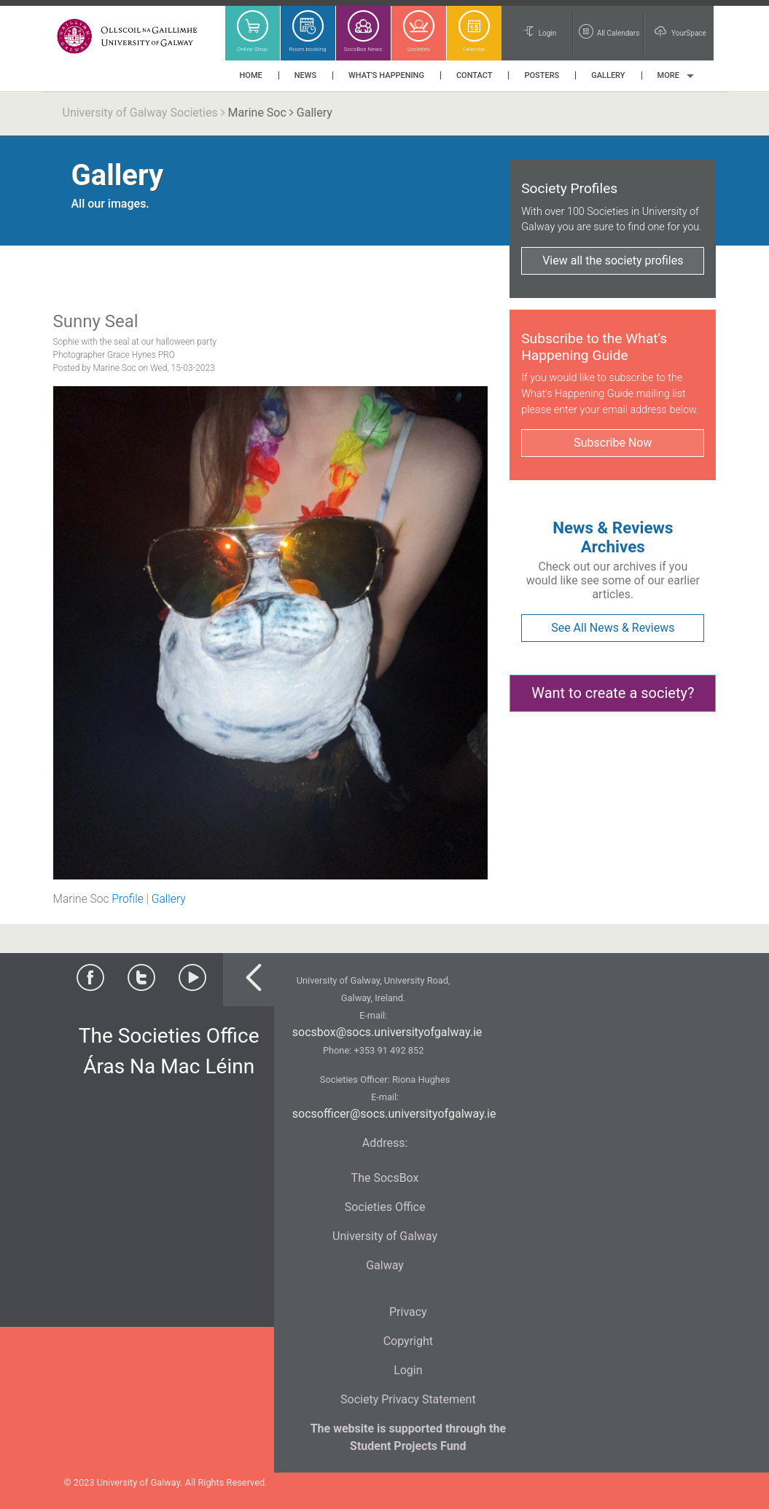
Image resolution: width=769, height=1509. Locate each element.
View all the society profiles (612, 260)
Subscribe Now (613, 443)
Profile (127, 899)
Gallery (169, 899)
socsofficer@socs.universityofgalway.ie (394, 1114)
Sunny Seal (95, 321)
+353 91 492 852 (388, 1050)
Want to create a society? (612, 693)
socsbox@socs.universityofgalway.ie (387, 1032)
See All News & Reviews (612, 628)
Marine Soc (257, 112)
